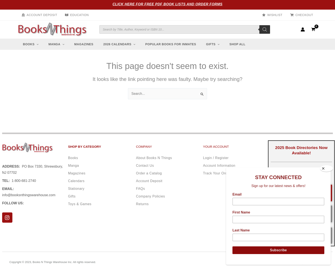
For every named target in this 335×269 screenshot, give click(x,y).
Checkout (305, 15)
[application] (38, 47)
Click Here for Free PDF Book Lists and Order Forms (168, 4)
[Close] (326, 168)
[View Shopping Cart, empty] (313, 31)
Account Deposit (41, 15)
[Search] (264, 31)
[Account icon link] (303, 31)
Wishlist (277, 15)
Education (77, 15)
